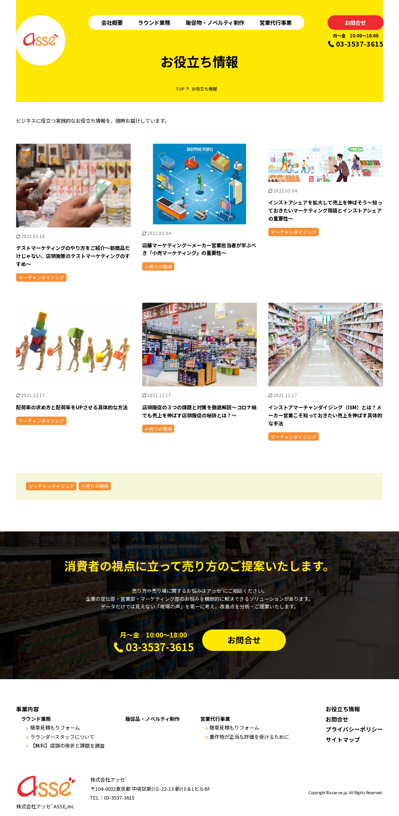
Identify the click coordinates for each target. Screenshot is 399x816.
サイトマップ (343, 739)
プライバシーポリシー (354, 729)
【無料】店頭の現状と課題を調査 (67, 745)
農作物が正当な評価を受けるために (249, 736)
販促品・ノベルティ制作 (152, 718)
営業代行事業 (276, 22)
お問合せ (355, 22)
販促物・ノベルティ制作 (215, 22)
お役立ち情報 (343, 709)
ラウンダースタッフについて (62, 736)
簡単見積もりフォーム (55, 727)
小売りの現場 (95, 486)
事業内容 (27, 709)
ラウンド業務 (154, 22)
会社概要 (112, 22)
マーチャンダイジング (51, 486)
